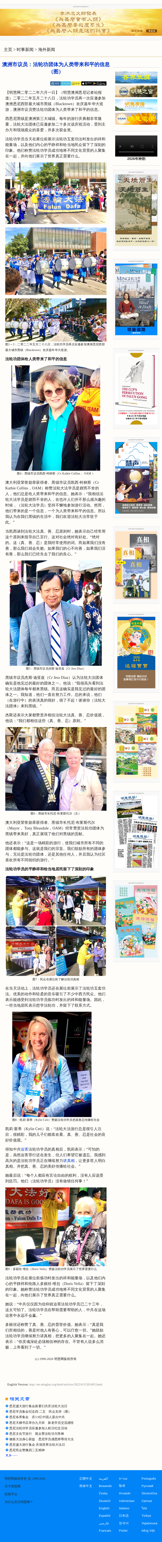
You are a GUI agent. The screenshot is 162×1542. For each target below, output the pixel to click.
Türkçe (146, 1515)
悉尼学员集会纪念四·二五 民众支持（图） (40, 1411)
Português (149, 1478)
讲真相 (69, 1161)
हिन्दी (122, 1486)
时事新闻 (25, 49)
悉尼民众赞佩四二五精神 (27, 1450)
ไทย (144, 1508)
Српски (147, 1501)
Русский (147, 1486)
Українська (149, 1523)
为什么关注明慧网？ (19, 1502)
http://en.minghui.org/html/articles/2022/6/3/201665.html (65, 1384)
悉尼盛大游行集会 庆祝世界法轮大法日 (37, 1444)
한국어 (124, 1523)
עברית (123, 1478)
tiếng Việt (148, 1530)
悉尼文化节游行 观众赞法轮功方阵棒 (36, 1433)
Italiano (124, 1508)
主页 (8, 49)
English (104, 1508)
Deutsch (105, 1501)
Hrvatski (125, 1493)
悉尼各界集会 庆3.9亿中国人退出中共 (37, 1417)
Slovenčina (149, 1493)
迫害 (24, 1149)
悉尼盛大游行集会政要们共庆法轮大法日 (38, 1406)
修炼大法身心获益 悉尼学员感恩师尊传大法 (41, 1439)
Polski (123, 1530)
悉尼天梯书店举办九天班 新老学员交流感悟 (41, 1422)
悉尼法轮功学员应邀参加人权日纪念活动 (38, 1428)
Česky (103, 1493)
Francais (105, 1530)
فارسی (104, 1523)
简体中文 (85, 1486)
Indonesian (127, 1501)
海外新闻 (46, 49)
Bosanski (105, 1486)
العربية (103, 1478)
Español (104, 1515)
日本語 (124, 1515)
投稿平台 (11, 1494)
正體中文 (85, 1478)
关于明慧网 (12, 1486)
